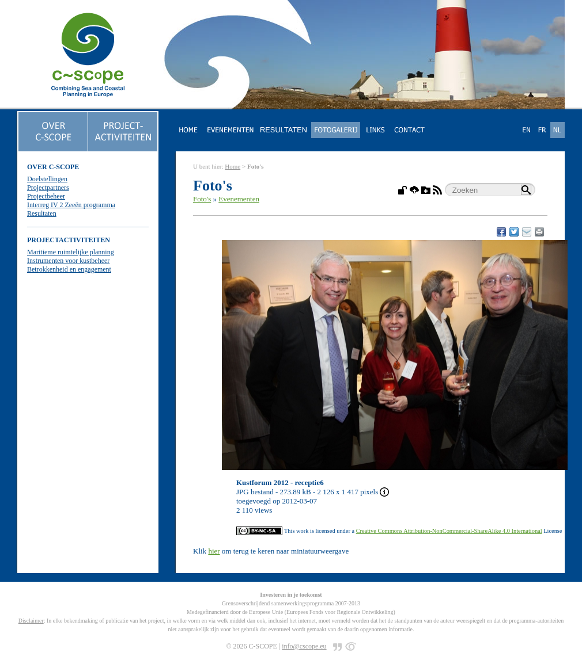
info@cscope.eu (304, 646)
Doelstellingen (47, 179)
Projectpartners (48, 188)
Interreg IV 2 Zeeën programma (71, 205)
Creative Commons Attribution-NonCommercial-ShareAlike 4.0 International (449, 531)
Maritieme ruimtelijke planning (70, 252)
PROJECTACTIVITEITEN (68, 240)
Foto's (202, 198)
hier (214, 551)
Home (232, 166)
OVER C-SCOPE (53, 167)
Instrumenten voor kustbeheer (68, 261)
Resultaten (41, 213)
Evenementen (238, 198)
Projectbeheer (46, 196)
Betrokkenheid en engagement (69, 269)
